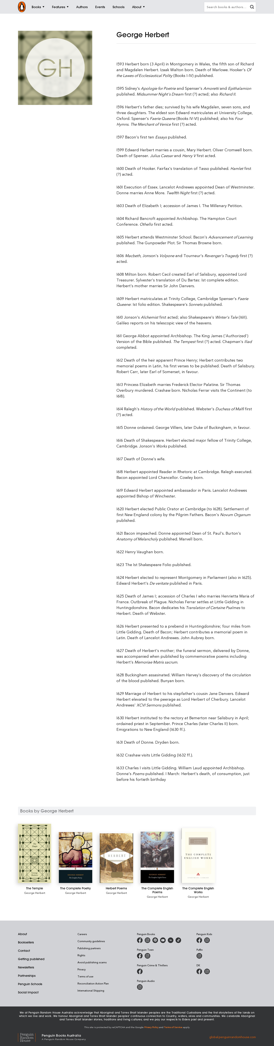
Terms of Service (173, 1027)
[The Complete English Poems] (157, 857)
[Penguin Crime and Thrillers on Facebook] (140, 971)
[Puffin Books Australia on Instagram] (199, 956)
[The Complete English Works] (198, 855)
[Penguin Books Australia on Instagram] (147, 940)
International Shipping (90, 990)
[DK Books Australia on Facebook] (199, 971)
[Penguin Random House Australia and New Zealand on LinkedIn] (170, 940)
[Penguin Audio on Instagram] (140, 987)
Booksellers (26, 942)
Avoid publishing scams (92, 962)
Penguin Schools (30, 984)
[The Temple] (34, 853)
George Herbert (34, 893)
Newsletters (26, 967)
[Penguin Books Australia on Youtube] (163, 940)
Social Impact (28, 992)
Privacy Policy (151, 1027)
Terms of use (85, 976)
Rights (81, 955)
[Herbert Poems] (116, 858)
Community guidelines (91, 941)
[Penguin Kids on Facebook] (199, 940)
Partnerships (27, 976)
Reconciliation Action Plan (93, 983)
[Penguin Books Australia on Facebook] (140, 940)
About (22, 934)
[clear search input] (252, 7)
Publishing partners (89, 948)
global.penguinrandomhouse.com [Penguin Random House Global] (232, 1036)
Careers (82, 934)
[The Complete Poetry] (75, 857)
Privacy (81, 969)
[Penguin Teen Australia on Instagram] (147, 956)
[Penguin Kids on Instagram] (207, 940)
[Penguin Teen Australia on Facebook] (140, 956)
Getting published (31, 959)
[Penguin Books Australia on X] (155, 940)
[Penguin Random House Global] (30, 1036)
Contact (24, 951)
